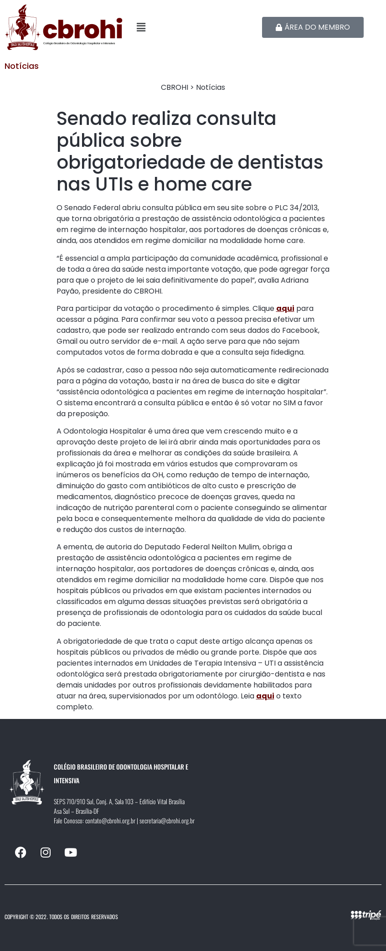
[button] (192, 27)
